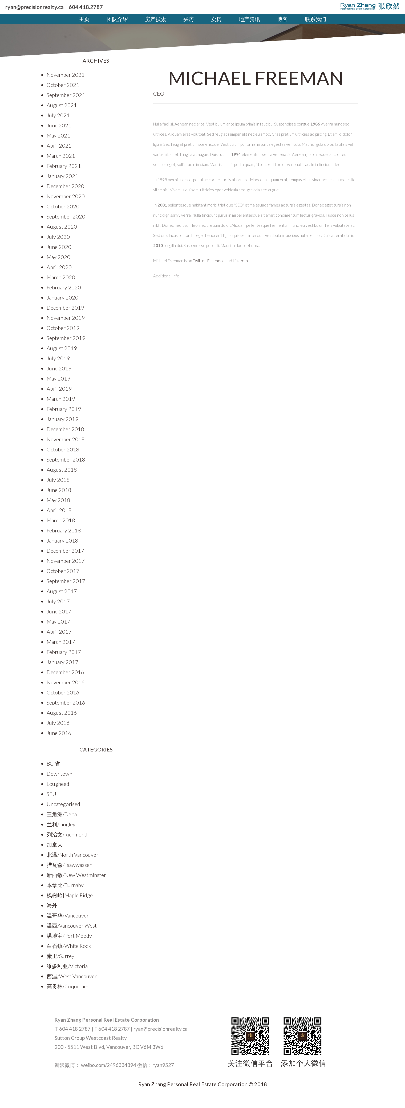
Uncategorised (63, 804)
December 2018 (65, 429)
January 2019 (62, 419)
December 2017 (65, 550)
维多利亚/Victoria (67, 966)
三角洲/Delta (62, 814)
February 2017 (64, 652)
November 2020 (66, 196)
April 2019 (59, 388)
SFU (51, 794)
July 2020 (58, 236)
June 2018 (59, 490)
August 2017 (62, 591)
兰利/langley (61, 824)
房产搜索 (155, 19)
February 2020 (64, 287)
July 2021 (58, 115)
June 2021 (59, 125)
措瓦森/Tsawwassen (69, 865)
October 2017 (63, 571)
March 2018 (61, 520)
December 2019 (65, 307)
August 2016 (62, 712)
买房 (188, 19)
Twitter (199, 260)
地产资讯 (249, 19)
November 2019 (66, 317)
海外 (52, 905)
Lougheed (58, 784)
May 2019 (58, 378)
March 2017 (61, 641)
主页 (84, 19)
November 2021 (66, 74)
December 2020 (65, 186)
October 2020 (63, 206)
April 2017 (59, 631)
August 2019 (62, 348)
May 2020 (58, 257)
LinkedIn (240, 260)
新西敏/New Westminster (76, 875)
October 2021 (63, 85)
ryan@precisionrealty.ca (34, 7)
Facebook (216, 260)
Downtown (59, 773)
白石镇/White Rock (69, 946)
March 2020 (61, 277)
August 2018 (62, 469)
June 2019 (59, 368)
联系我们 (315, 19)
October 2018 (63, 449)
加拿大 (55, 844)
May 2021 (58, 135)
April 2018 (59, 510)
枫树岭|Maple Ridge (70, 895)
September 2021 (66, 95)
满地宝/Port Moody (69, 935)
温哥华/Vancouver (68, 915)
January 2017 (62, 662)
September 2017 (66, 581)
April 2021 (59, 145)
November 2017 (66, 560)
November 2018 (66, 439)
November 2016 (66, 682)
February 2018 (64, 530)
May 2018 (58, 500)
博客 (282, 19)
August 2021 (62, 105)
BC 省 (53, 763)
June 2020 (59, 247)
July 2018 (58, 479)
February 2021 (64, 166)
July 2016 (58, 722)
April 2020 (59, 267)
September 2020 (66, 216)
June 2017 (59, 611)
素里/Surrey (60, 956)
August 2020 (62, 226)
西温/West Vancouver (72, 976)
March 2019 (61, 398)
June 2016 (59, 733)
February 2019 (64, 409)
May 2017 (58, 621)
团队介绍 (117, 19)
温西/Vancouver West (72, 925)
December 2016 (65, 672)
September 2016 (66, 702)
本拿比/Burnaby (65, 885)
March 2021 (61, 155)
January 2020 (62, 297)
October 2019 (63, 328)
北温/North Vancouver (72, 854)
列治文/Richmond (67, 834)
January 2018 (62, 540)
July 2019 (58, 358)
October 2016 (63, 692)
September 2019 (66, 338)
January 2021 (62, 176)
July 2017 (58, 601)
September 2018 (66, 459)
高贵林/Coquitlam (67, 986)
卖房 (216, 19)
